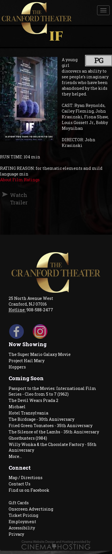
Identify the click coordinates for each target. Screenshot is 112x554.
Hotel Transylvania (28, 413)
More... (15, 456)
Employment (22, 521)
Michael (17, 406)
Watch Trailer (12, 199)
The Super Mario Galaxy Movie (40, 354)
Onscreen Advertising (31, 509)
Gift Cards (19, 502)
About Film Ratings (20, 179)
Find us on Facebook (29, 490)
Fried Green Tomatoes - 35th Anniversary (50, 425)
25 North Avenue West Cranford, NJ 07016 (31, 301)
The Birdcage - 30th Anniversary (41, 419)
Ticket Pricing (23, 515)
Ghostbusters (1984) (28, 438)
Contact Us (19, 484)
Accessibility (22, 528)
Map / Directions (26, 477)
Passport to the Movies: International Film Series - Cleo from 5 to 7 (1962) (52, 391)
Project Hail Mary (27, 360)
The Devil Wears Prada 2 (33, 400)
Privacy (16, 534)
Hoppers (17, 367)
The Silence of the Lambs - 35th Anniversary (54, 432)
